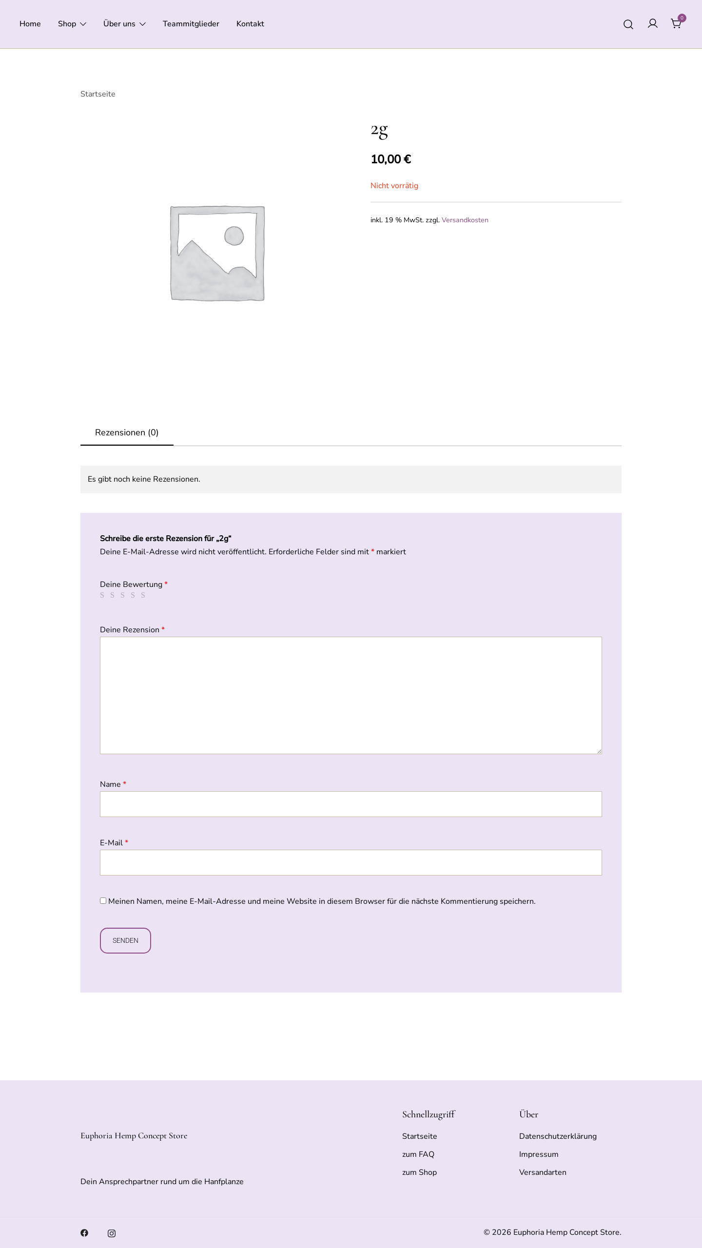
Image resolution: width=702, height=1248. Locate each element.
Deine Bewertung (134, 584)
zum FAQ (418, 1154)
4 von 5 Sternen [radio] (134, 595)
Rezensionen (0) (127, 432)
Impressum (539, 1154)
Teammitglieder (191, 24)
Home (30, 24)
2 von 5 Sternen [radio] (114, 595)
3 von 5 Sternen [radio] (124, 595)
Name (113, 784)
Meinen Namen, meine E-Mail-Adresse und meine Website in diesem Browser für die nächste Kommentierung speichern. (322, 901)
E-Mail (114, 843)
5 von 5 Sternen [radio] (145, 595)
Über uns (119, 24)
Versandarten (542, 1172)
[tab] (127, 433)
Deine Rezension (132, 629)
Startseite (98, 94)
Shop (67, 24)
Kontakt (250, 24)
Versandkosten (465, 220)
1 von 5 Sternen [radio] (104, 595)
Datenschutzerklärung (558, 1136)
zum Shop (419, 1172)
